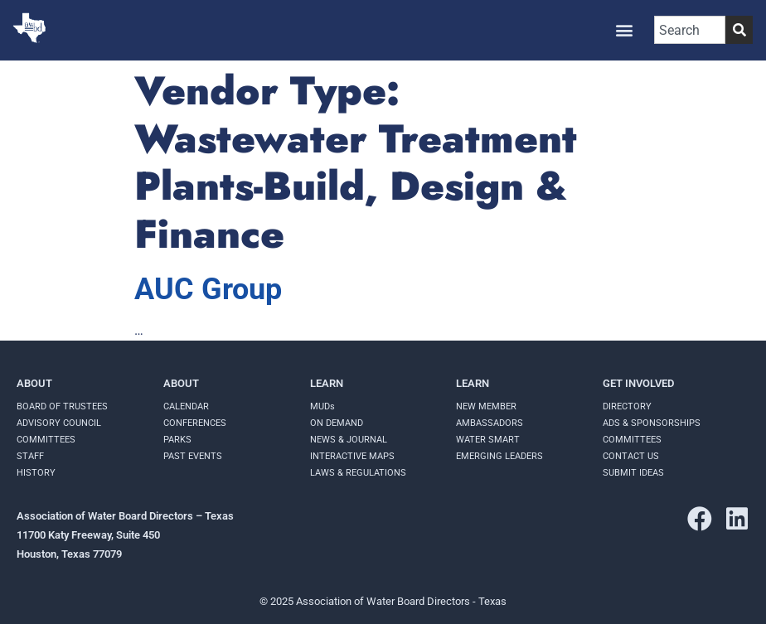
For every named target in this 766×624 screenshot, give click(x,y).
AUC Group (208, 289)
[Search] (739, 30)
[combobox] (689, 30)
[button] (624, 30)
